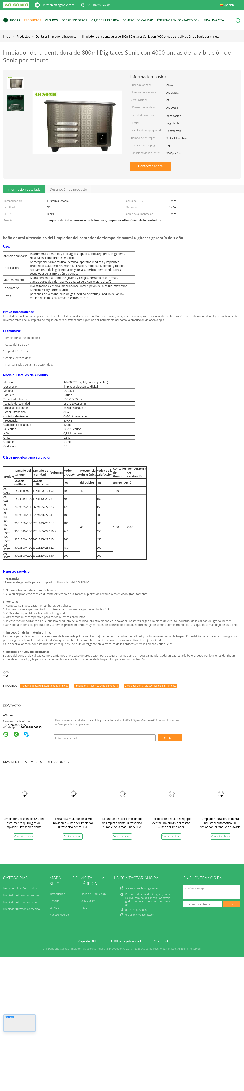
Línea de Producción (93, 894)
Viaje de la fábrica (105, 20)
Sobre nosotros (74, 20)
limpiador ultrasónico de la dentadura (96, 685)
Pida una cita (214, 20)
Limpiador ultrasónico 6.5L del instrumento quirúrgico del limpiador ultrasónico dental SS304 (23, 825)
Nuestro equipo (59, 914)
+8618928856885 (14, 725)
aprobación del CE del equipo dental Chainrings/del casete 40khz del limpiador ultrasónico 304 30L (171, 825)
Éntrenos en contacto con (178, 20)
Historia (54, 901)
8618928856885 (31, 727)
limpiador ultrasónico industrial (22, 888)
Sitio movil (161, 941)
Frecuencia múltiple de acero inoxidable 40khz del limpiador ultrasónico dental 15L (72, 823)
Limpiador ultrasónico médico (21, 909)
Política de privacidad (126, 941)
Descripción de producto (68, 189)
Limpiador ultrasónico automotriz (23, 895)
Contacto (169, 738)
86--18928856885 (99, 5)
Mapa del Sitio (87, 941)
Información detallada (24, 189)
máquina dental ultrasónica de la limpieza (44, 685)
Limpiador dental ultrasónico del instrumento (150, 685)
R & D (84, 908)
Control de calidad (138, 20)
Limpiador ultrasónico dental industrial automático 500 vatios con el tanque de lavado (220, 823)
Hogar (11, 20)
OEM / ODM (88, 901)
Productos (32, 20)
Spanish (228, 5)
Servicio (54, 908)
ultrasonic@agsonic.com (58, 5)
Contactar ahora (150, 166)
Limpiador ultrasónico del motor (23, 902)
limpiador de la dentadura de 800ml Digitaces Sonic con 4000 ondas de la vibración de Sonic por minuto (151, 36)
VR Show (51, 20)
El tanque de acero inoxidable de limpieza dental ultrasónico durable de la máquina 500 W (122, 823)
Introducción (57, 894)
